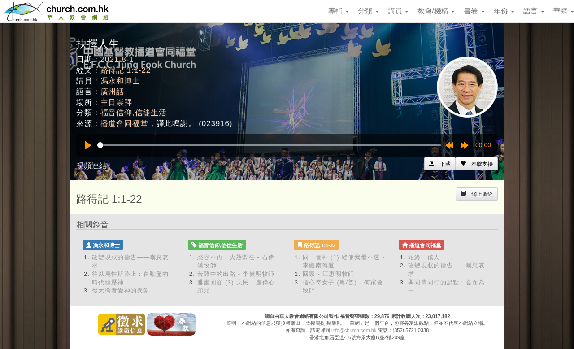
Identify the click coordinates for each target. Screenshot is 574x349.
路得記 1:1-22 (125, 70)
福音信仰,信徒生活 (133, 113)
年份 (504, 11)
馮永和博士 (120, 81)
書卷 (474, 11)
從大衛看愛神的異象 (121, 290)
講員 (398, 11)
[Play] (88, 145)
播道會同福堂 (124, 123)
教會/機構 (436, 11)
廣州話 (112, 91)
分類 (368, 11)
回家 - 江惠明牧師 (329, 273)
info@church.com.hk (353, 330)
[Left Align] (477, 163)
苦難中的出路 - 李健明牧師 (236, 273)
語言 (533, 11)
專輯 (338, 11)
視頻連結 (91, 165)
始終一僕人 (424, 257)
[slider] (269, 145)
